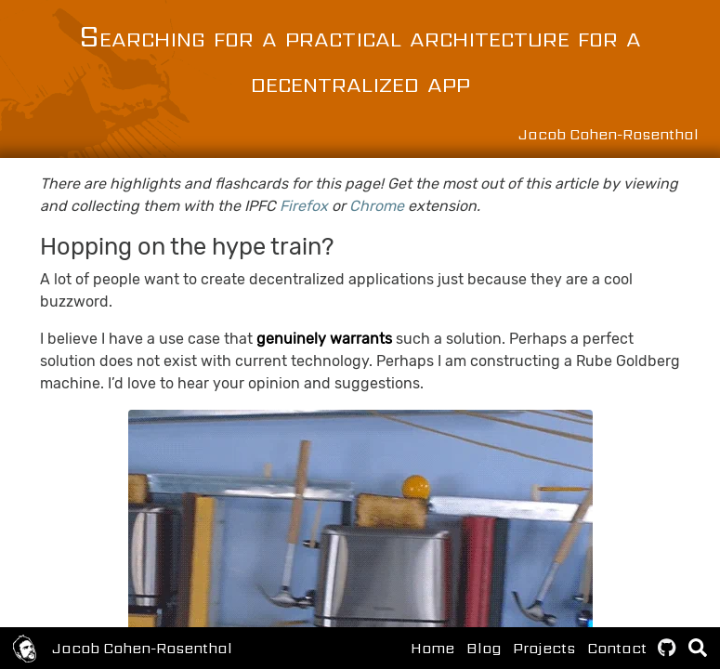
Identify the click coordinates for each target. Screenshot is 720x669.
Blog (483, 648)
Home (432, 648)
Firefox (304, 206)
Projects (544, 648)
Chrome (376, 206)
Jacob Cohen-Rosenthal (142, 648)
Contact (617, 648)
